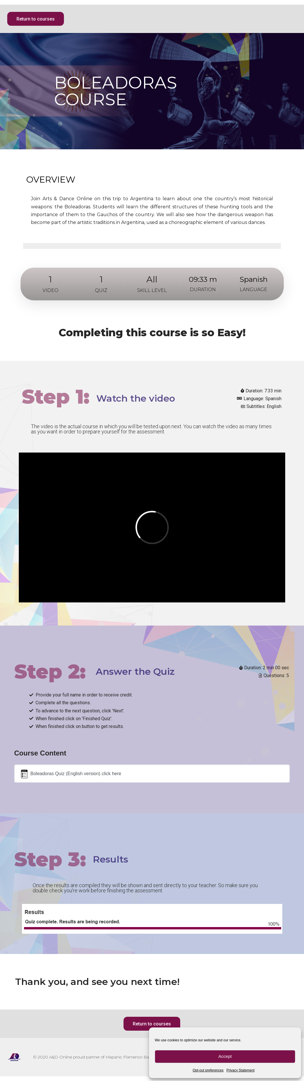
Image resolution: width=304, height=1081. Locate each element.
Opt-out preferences (208, 1070)
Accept (225, 1056)
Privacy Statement (240, 1070)
